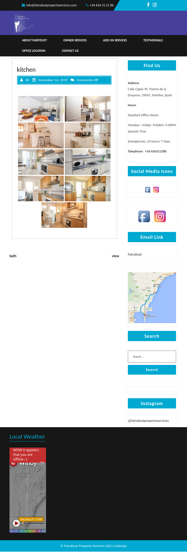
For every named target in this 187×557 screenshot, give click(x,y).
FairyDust (135, 254)
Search (152, 369)
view (115, 256)
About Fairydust (34, 40)
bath (13, 256)
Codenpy (120, 546)
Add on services (115, 40)
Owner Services (75, 40)
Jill (24, 80)
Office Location (33, 51)
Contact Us (70, 51)
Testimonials (153, 40)
